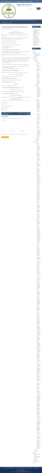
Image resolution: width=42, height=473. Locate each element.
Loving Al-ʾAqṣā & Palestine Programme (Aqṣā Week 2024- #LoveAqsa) (38, 108)
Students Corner (5, 109)
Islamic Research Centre (30, 20)
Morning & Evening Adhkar (38, 263)
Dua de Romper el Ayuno (38, 388)
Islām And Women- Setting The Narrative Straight (39, 442)
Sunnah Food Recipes (38, 124)
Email (12, 130)
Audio (36, 449)
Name (2, 130)
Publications (36, 60)
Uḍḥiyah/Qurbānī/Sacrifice (39, 69)
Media (35, 141)
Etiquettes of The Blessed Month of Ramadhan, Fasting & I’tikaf (39, 403)
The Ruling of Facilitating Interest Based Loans (36, 44)
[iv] (29, 97)
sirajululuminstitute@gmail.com (7, 1)
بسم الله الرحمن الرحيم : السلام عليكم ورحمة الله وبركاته (24, 1)
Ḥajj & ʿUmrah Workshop (38, 102)
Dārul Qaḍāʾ (23, 20)
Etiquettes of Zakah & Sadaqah (38, 398)
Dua (37, 386)
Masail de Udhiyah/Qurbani (39, 372)
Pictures (37, 142)
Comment (3, 120)
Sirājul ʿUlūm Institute (24, 5)
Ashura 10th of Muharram (38, 174)
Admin (11, 28)
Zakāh (38, 168)
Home (3, 20)
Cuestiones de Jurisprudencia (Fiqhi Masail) (38, 368)
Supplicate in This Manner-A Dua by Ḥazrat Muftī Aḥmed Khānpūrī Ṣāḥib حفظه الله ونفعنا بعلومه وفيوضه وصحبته (39, 220)
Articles (35, 451)
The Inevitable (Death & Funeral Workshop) (38, 88)
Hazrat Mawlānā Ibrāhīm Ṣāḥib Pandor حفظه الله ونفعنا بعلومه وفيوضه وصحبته (39, 157)
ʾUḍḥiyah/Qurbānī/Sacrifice (39, 165)
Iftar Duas (38, 272)
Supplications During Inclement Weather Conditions (38, 232)
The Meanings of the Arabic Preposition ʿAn (7, 114)
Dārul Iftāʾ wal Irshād (36, 53)
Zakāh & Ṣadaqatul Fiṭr (38, 76)
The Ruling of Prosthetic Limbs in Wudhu (23, 114)
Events (37, 450)
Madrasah (11, 20)
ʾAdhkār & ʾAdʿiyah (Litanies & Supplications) (38, 206)
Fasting (38, 74)
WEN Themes (29, 471)
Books (37, 61)
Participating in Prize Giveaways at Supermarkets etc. (36, 36)
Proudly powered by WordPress (15, 471)
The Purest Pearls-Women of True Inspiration (38, 115)
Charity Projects (36, 461)
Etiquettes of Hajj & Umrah (38, 409)
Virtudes (38, 383)
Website (22, 130)
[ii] (16, 85)
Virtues (38, 314)
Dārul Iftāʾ (17, 20)
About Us (7, 20)
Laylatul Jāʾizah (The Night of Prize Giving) (38, 323)
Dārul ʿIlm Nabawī (37, 456)
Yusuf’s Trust (4, 22)
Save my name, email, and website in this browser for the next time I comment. (15, 134)
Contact (10, 22)
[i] (1, 102)
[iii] (23, 91)
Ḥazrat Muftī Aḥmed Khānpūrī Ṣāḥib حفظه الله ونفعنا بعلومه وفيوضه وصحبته (39, 147)
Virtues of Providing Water (38, 316)
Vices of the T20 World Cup (39, 434)
